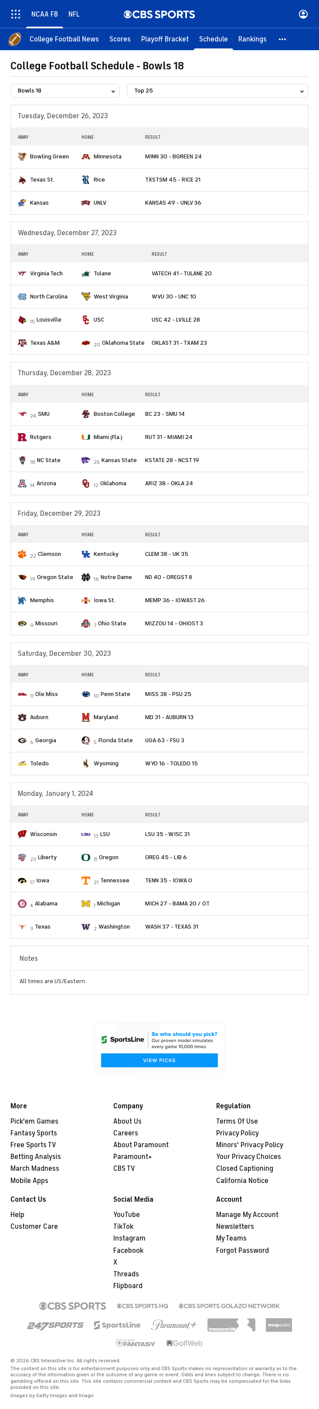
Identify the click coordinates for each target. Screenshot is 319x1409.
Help (17, 1214)
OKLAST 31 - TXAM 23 (179, 342)
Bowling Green (49, 156)
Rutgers (40, 437)
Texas (43, 926)
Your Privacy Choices (248, 1156)
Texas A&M (45, 342)
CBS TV (124, 1168)
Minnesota (108, 156)
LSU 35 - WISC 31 (167, 834)
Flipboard (128, 1286)
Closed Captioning (244, 1168)
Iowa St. (104, 600)
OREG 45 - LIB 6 (166, 857)
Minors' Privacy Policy (249, 1145)
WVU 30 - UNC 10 (174, 296)
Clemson (49, 554)
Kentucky (106, 554)
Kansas (39, 202)
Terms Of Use (237, 1121)
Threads (126, 1274)
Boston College (114, 414)
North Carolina (49, 296)
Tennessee (114, 880)
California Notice (242, 1180)
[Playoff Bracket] (165, 39)
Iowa (42, 880)
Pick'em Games (34, 1121)
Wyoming (106, 763)
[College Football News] (64, 39)
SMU (44, 414)
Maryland (106, 717)
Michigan (108, 903)
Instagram (129, 1238)
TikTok (123, 1226)
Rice (99, 179)
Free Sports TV (33, 1145)
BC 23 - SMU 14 (165, 414)
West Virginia (111, 296)
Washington (114, 926)
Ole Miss (46, 694)
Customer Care (34, 1226)
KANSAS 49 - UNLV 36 (173, 202)
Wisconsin (43, 834)
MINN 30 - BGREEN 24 (173, 156)
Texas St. (42, 179)
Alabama (46, 903)
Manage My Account (247, 1214)
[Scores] (120, 39)
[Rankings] (252, 39)
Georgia (45, 740)
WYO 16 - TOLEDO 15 (171, 763)
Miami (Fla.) (108, 437)
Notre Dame (116, 577)
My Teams (231, 1238)
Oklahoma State (123, 342)
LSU (105, 834)
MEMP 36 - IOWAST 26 (175, 600)
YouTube (126, 1214)
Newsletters (235, 1226)
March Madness (34, 1168)
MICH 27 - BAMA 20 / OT (177, 903)
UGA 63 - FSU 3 (164, 740)
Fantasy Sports (33, 1133)
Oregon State (55, 577)
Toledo (39, 763)
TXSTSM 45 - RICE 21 (172, 179)
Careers (125, 1133)
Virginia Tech (46, 273)
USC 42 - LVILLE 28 (176, 319)
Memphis (42, 600)
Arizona (46, 483)
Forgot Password (242, 1250)
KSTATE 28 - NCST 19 (172, 460)
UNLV (100, 202)
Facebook (128, 1250)
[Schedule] (213, 39)
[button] (283, 39)
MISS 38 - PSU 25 (168, 694)
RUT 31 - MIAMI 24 (169, 437)
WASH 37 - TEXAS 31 (171, 926)
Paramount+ (132, 1156)
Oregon (109, 857)
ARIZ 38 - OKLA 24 (169, 483)
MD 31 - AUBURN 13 (169, 717)
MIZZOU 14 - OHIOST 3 (174, 623)
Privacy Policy (237, 1133)
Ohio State (112, 623)
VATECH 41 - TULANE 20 (182, 273)
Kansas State (119, 460)
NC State (49, 460)
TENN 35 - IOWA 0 (168, 880)
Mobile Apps (29, 1180)
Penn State (115, 694)
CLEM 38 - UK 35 (166, 554)
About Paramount (141, 1145)
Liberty (47, 857)
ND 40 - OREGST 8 (168, 577)
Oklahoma (113, 483)
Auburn (39, 717)
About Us (127, 1121)
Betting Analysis (35, 1156)
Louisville (49, 319)
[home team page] (22, 156)
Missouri (46, 623)
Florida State (115, 740)
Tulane (102, 273)
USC (99, 319)
